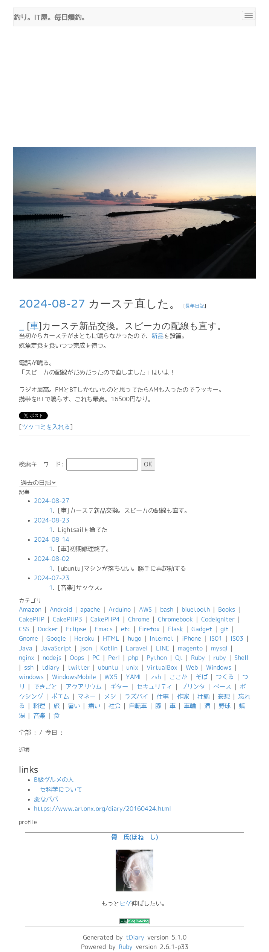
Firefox (149, 629)
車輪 (190, 706)
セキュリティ (154, 687)
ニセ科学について (58, 789)
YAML (134, 677)
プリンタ (193, 687)
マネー (87, 696)
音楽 (39, 716)
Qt (179, 658)
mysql (219, 648)
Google (56, 638)
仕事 (163, 696)
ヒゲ (125, 903)
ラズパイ (136, 696)
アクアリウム (84, 687)
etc (125, 629)
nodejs (52, 658)
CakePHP (31, 619)
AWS (145, 609)
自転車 (138, 706)
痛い (94, 706)
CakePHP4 (105, 619)
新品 (157, 336)
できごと (45, 687)
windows (31, 677)
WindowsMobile (74, 677)
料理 (39, 706)
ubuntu (108, 667)
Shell (241, 658)
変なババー (49, 799)
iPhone (191, 638)
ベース (222, 687)
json (86, 648)
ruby (219, 658)
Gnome (28, 638)
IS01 (215, 638)
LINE (163, 648)
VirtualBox (162, 667)
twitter (79, 667)
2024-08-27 (52, 304)
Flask (175, 629)
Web (192, 667)
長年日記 (195, 306)
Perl (114, 658)
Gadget (201, 629)
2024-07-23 (51, 578)
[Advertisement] (134, 90)
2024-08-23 (51, 520)
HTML (111, 638)
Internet (162, 638)
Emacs (104, 629)
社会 (115, 706)
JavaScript (56, 648)
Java (25, 648)
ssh (29, 667)
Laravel (137, 648)
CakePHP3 (67, 619)
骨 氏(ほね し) (134, 837)
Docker (48, 629)
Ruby (198, 658)
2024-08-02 (51, 559)
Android (61, 609)
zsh (156, 677)
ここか (178, 677)
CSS (24, 629)
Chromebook (175, 619)
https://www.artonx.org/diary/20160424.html (102, 809)
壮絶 (203, 696)
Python (157, 658)
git (224, 629)
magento (190, 648)
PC (96, 658)
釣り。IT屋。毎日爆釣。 (51, 16)
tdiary (51, 667)
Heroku (84, 638)
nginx (26, 658)
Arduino (120, 609)
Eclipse (76, 629)
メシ (110, 696)
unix (132, 667)
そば (202, 677)
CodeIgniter (218, 619)
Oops (77, 658)
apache (90, 609)
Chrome (139, 619)
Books (226, 609)
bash (166, 609)
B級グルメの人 (54, 780)
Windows (218, 667)
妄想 (224, 696)
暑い (74, 706)
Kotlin (109, 648)
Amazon (30, 609)
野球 (225, 706)
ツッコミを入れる (46, 427)
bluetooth (196, 609)
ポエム (60, 696)
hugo (134, 638)
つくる (225, 677)
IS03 (237, 638)
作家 (183, 696)
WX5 (111, 677)
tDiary (135, 937)
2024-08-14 (51, 539)
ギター (119, 687)
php (133, 658)
